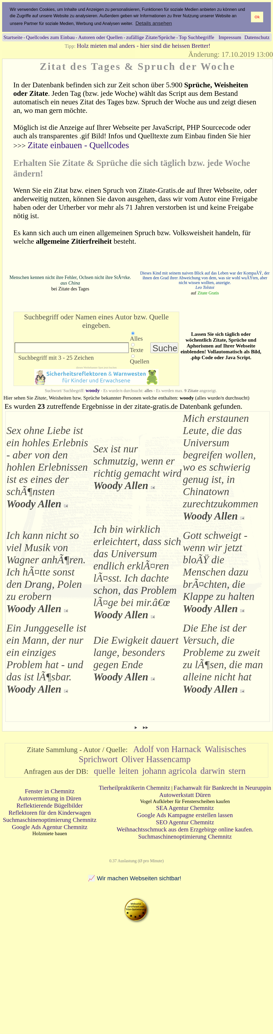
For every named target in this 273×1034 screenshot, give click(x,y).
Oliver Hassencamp (156, 759)
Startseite (12, 37)
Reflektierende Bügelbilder (49, 805)
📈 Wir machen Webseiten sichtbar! (134, 878)
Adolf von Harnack (167, 749)
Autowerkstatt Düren (185, 794)
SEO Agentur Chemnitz (185, 822)
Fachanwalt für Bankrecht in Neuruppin (222, 787)
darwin (213, 771)
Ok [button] (256, 17)
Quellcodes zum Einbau (50, 37)
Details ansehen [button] (153, 23)
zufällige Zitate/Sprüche (150, 37)
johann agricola (169, 771)
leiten (129, 771)
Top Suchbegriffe (196, 37)
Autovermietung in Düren (49, 798)
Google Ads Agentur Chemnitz (50, 826)
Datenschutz (257, 37)
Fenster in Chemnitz (50, 791)
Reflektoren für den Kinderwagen (49, 812)
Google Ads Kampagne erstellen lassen (185, 815)
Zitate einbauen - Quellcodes (78, 145)
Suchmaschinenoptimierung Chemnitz (49, 819)
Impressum (230, 37)
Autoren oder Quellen (100, 37)
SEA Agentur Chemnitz (185, 807)
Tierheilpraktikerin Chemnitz (134, 787)
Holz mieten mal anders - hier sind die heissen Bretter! (143, 45)
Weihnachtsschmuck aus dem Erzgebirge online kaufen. (185, 829)
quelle (104, 771)
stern (236, 771)
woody (93, 390)
